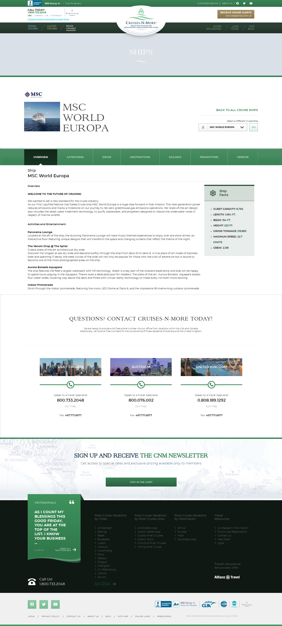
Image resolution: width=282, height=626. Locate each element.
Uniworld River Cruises (152, 543)
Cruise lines (142, 616)
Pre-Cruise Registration (232, 532)
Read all (63, 549)
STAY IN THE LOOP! (141, 482)
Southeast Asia (187, 539)
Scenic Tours (145, 539)
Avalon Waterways (149, 532)
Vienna (102, 573)
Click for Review (73, 3)
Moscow (103, 547)
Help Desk (223, 539)
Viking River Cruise (149, 547)
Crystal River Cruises (150, 535)
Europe (182, 532)
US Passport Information (233, 528)
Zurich (102, 577)
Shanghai (104, 566)
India (181, 535)
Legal (220, 543)
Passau (102, 558)
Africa (181, 528)
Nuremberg (105, 551)
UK (47, 16)
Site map (123, 616)
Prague (102, 562)
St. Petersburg (107, 569)
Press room (164, 616)
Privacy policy (51, 616)
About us (227, 3)
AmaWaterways (147, 528)
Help (108, 616)
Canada (38, 16)
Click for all (103, 584)
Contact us (224, 535)
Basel (101, 535)
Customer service (207, 3)
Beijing (102, 532)
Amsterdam (105, 528)
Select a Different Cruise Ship (242, 121)
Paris (101, 554)
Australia (56, 16)
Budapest (104, 539)
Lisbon (102, 543)
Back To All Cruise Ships (237, 110)
